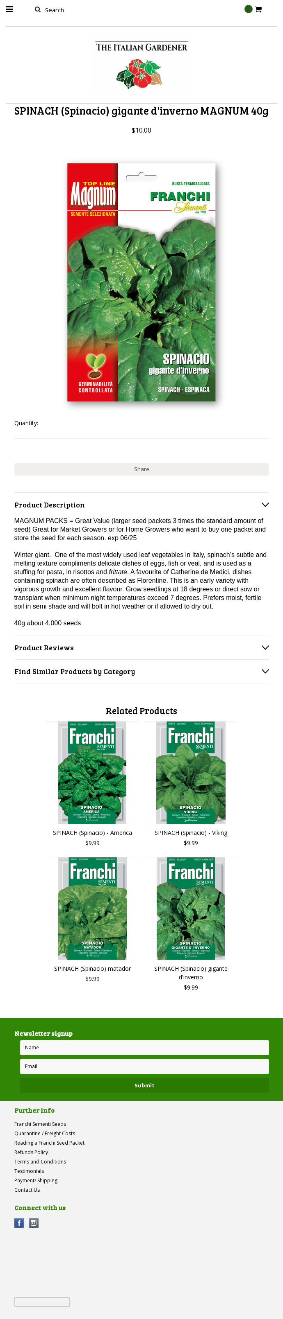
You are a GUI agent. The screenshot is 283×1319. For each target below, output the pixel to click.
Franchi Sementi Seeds (40, 1124)
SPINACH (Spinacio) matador (92, 968)
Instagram (34, 1223)
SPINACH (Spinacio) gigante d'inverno (191, 973)
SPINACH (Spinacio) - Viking (191, 832)
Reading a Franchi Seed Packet (49, 1142)
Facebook (19, 1223)
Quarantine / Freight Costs (44, 1133)
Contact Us (27, 1189)
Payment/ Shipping (35, 1180)
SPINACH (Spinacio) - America (92, 832)
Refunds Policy (31, 1152)
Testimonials (29, 1171)
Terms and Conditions (40, 1161)
